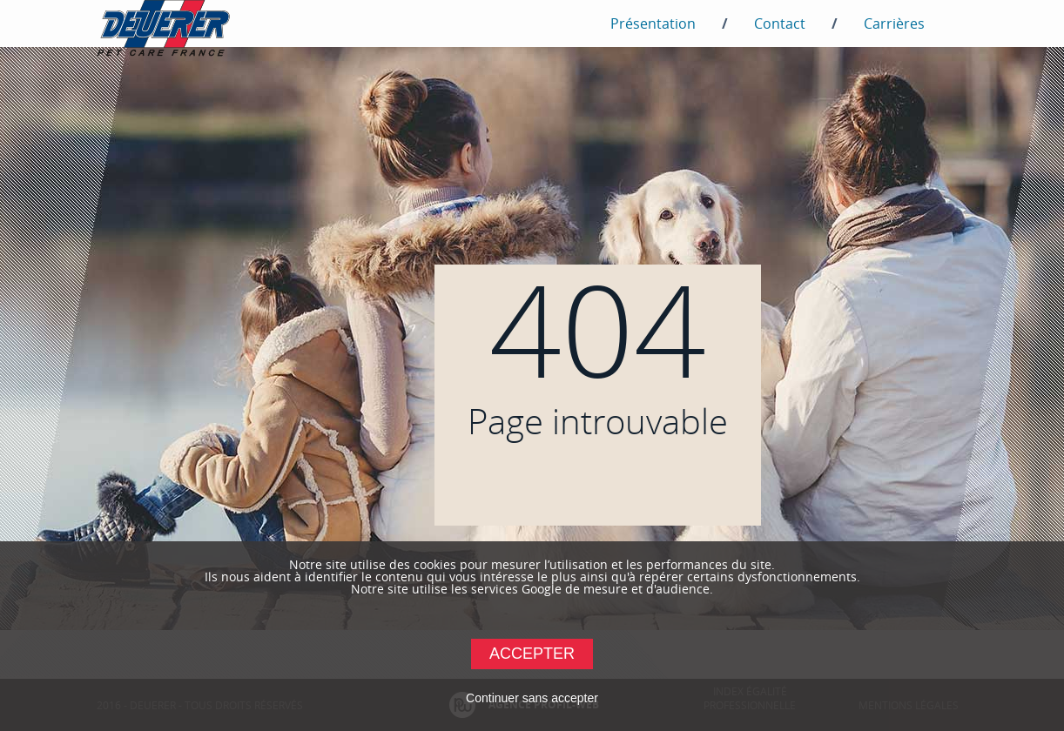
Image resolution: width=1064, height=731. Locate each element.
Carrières (894, 23)
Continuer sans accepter (532, 698)
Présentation (653, 23)
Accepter (532, 653)
